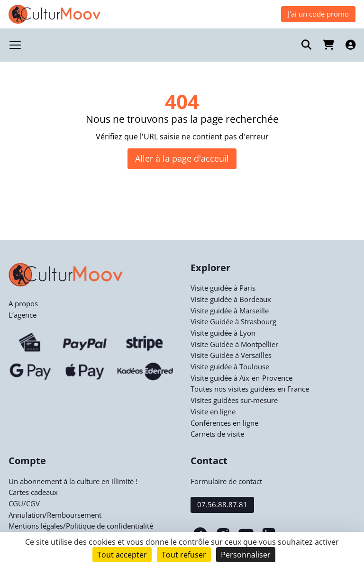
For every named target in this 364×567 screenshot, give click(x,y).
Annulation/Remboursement (55, 515)
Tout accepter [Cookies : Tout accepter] (122, 554)
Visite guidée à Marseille (230, 310)
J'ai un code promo (318, 14)
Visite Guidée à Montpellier (234, 344)
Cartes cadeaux (33, 492)
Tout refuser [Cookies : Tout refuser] (184, 554)
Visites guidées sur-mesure (234, 400)
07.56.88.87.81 (222, 504)
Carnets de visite (217, 434)
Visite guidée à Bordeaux (231, 299)
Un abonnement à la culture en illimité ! (73, 481)
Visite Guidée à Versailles (231, 355)
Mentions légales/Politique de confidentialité (81, 526)
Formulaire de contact (226, 481)
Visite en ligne (213, 411)
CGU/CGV (24, 503)
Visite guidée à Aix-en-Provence (241, 378)
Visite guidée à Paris (223, 288)
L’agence (22, 315)
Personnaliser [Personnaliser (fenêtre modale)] (246, 554)
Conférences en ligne (224, 423)
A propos (23, 303)
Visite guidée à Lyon (223, 333)
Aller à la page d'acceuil (182, 158)
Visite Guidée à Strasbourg (233, 321)
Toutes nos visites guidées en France (250, 389)
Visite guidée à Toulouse (230, 366)
